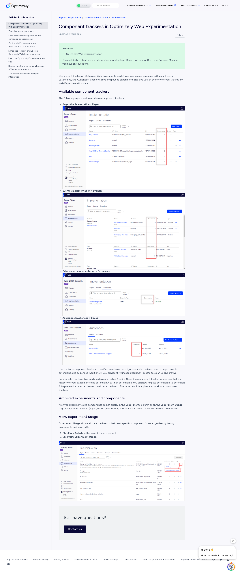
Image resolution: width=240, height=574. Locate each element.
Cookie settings (110, 559)
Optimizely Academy (188, 5)
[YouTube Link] (8, 564)
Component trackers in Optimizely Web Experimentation (25, 25)
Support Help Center (70, 17)
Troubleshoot (119, 17)
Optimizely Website (17, 559)
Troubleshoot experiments (21, 31)
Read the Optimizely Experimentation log (26, 60)
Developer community (164, 5)
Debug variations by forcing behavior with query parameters (26, 68)
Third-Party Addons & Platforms (158, 559)
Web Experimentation (96, 17)
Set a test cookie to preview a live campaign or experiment (24, 37)
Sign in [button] (225, 5)
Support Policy (41, 559)
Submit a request (211, 5)
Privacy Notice (61, 559)
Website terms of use (85, 559)
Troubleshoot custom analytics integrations (23, 75)
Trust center (130, 559)
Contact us (75, 529)
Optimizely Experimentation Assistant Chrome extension (22, 45)
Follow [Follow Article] (180, 35)
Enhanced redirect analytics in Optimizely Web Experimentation (24, 52)
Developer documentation (137, 5)
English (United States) (194, 559)
